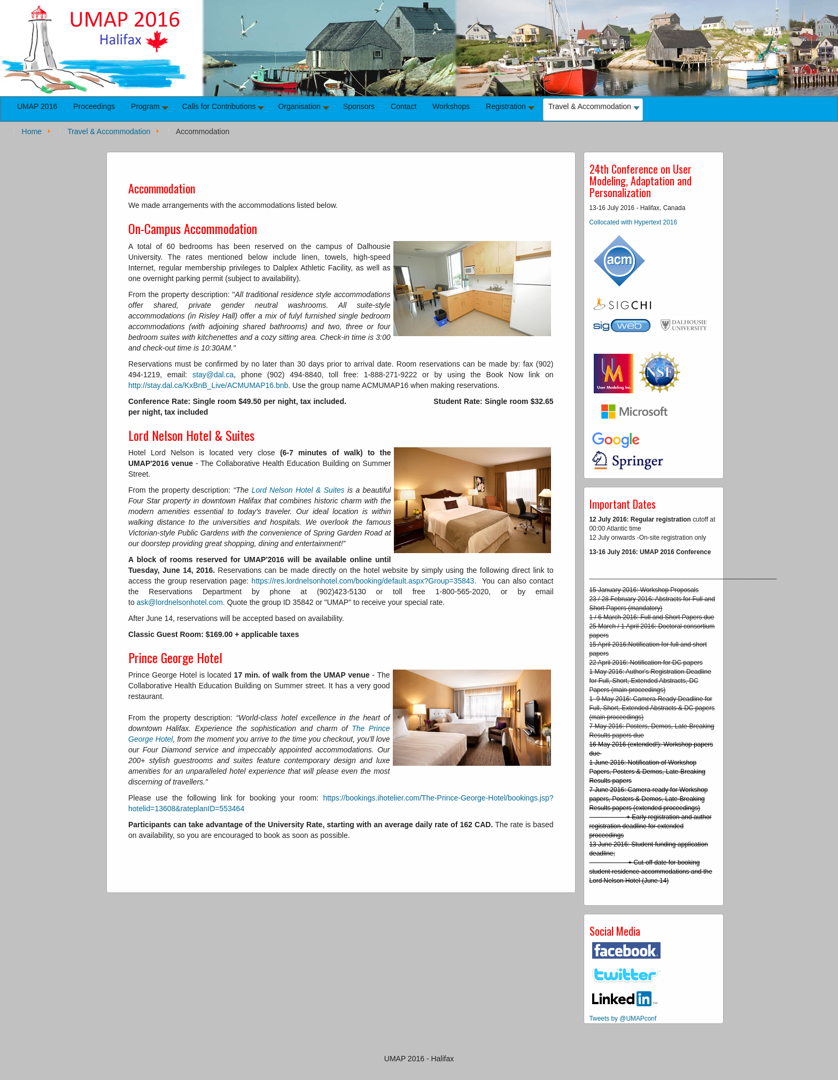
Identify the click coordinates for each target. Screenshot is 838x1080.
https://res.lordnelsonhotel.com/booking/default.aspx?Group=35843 (363, 581)
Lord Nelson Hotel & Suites (298, 490)
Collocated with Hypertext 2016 (633, 222)
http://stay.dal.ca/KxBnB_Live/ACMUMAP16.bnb (208, 385)
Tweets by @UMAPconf (623, 1018)
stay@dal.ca (213, 374)
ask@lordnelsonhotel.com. (181, 602)
